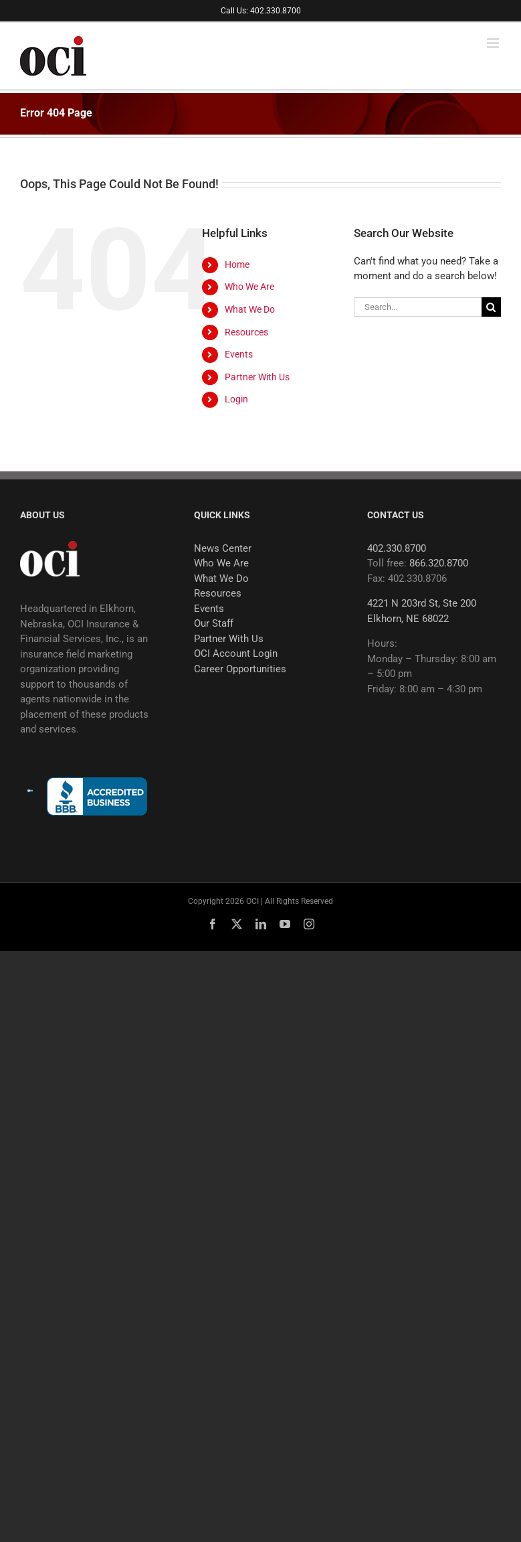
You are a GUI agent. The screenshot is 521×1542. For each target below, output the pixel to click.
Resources (246, 332)
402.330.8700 (396, 548)
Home (237, 264)
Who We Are (249, 286)
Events (239, 354)
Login (236, 399)
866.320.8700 (438, 563)
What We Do (250, 309)
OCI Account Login (236, 653)
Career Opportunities (240, 669)
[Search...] (418, 307)
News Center (222, 548)
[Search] (491, 307)
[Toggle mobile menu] (494, 43)
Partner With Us (257, 377)
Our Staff (213, 623)
